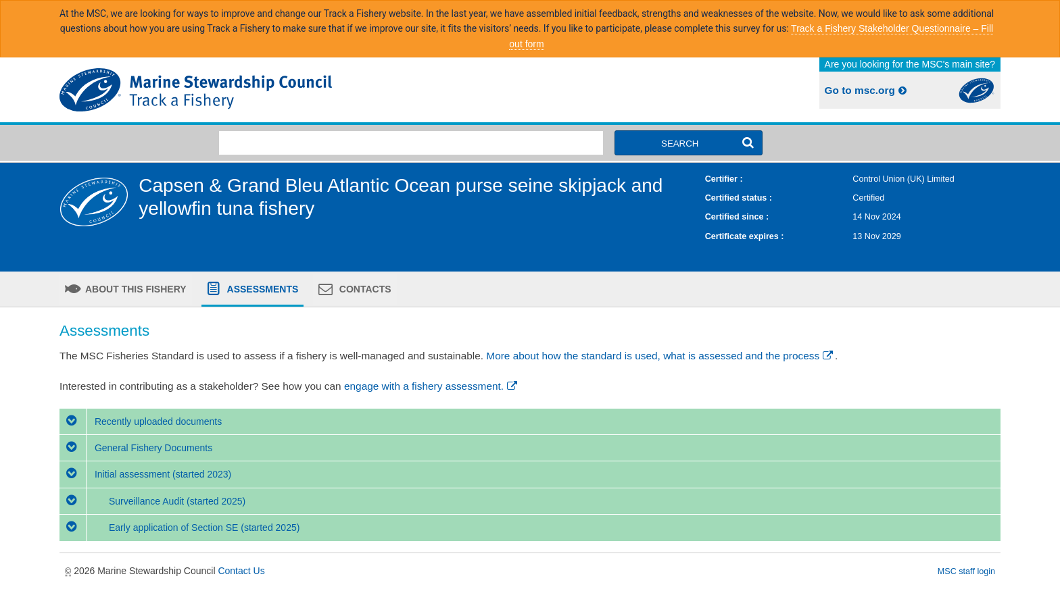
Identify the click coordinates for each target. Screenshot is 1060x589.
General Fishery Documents (135, 448)
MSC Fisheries (292, 89)
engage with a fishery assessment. (431, 386)
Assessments (261, 289)
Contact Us (241, 570)
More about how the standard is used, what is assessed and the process (660, 355)
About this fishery (135, 289)
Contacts (364, 289)
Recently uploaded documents (140, 421)
